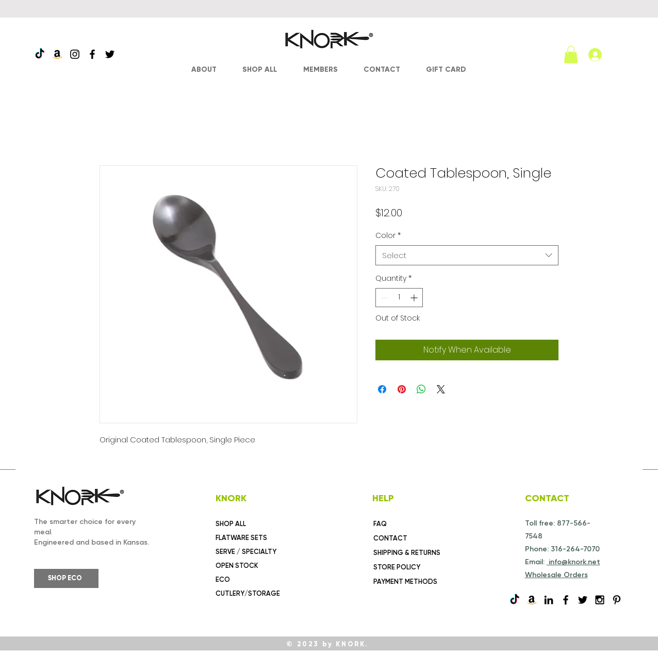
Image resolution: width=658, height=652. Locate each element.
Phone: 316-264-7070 (562, 549)
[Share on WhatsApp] (421, 389)
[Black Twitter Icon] (583, 600)
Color (388, 236)
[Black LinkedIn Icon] (548, 600)
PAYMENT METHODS (405, 581)
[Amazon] (57, 54)
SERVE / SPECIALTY (246, 551)
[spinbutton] (399, 298)
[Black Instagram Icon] (600, 600)
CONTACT (390, 538)
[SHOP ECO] (66, 578)
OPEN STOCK (237, 565)
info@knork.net (573, 562)
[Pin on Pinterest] (402, 389)
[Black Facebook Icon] (566, 600)
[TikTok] (40, 54)
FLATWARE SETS (241, 538)
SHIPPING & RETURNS (406, 552)
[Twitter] (110, 54)
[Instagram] (75, 54)
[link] (571, 54)
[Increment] (414, 298)
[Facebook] (92, 54)
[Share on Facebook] (382, 389)
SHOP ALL (231, 524)
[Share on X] (441, 389)
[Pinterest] (617, 600)
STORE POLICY (396, 567)
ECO (223, 579)
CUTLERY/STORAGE (248, 593)
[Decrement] (383, 298)
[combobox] (466, 255)
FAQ (380, 524)
